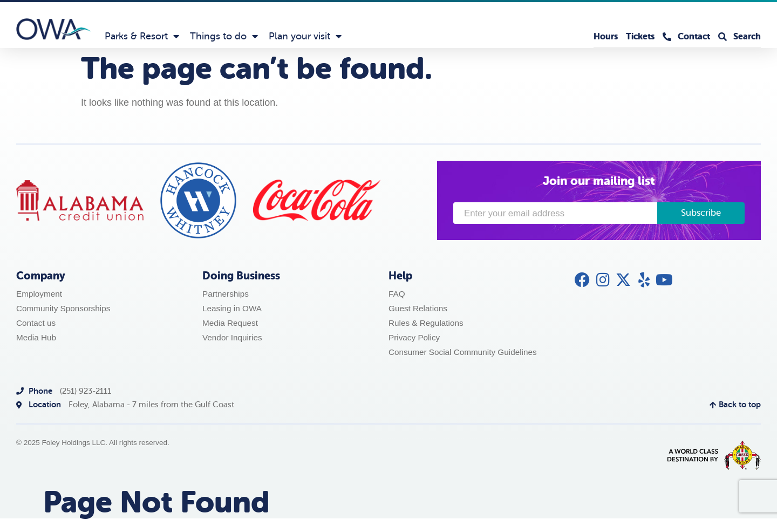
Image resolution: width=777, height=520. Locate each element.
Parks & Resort (142, 36)
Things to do (224, 36)
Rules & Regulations (426, 322)
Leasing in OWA (232, 308)
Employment (39, 293)
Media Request (230, 322)
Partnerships (225, 293)
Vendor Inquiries (232, 337)
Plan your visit (305, 36)
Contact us (36, 322)
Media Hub (36, 337)
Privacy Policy (414, 337)
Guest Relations (417, 308)
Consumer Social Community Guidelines (462, 352)
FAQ (396, 293)
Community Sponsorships (63, 308)
